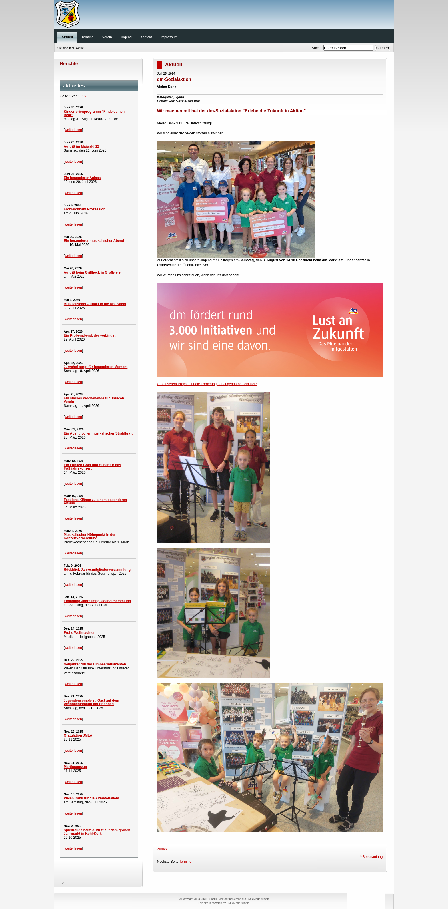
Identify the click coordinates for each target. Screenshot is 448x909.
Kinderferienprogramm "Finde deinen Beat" (94, 113)
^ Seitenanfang (371, 857)
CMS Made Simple (238, 902)
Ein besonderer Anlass (82, 178)
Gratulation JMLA (78, 735)
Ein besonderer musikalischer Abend (94, 241)
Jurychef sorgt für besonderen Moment (95, 367)
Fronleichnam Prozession (84, 209)
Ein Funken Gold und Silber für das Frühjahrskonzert (92, 466)
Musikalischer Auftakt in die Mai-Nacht (95, 304)
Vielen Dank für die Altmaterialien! (91, 798)
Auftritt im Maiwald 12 (81, 146)
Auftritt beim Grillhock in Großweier (93, 272)
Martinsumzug (75, 767)
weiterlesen (73, 130)
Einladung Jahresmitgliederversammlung (97, 601)
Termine (185, 862)
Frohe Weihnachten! (80, 633)
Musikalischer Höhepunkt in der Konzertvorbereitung (89, 536)
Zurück (162, 849)
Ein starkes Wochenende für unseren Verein (94, 400)
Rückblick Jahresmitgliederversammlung (97, 570)
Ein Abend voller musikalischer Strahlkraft (98, 433)
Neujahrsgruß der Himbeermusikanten (95, 664)
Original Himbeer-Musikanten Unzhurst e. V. (224, 15)
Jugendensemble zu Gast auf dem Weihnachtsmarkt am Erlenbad (91, 702)
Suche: (317, 48)
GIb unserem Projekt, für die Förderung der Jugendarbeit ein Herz (207, 384)
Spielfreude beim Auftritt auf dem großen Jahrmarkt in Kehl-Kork (97, 832)
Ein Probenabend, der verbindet (89, 335)
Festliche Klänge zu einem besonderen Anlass (95, 501)
